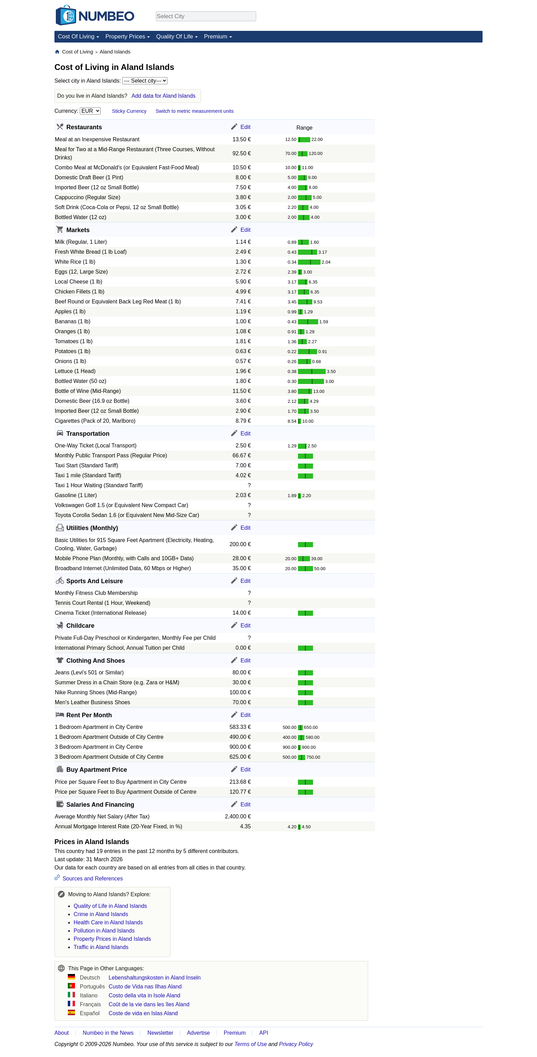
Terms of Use (251, 1044)
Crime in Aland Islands (101, 914)
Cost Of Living (76, 36)
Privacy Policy (296, 1044)
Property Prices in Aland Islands (112, 939)
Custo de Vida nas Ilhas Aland (145, 986)
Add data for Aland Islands (164, 96)
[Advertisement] (431, 91)
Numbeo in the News (108, 1033)
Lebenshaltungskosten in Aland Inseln (155, 978)
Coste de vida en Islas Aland (143, 1013)
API (263, 1033)
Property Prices (125, 36)
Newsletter (161, 1033)
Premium (215, 36)
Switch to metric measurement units (194, 111)
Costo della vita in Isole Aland (144, 995)
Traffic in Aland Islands (101, 947)
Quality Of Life (174, 36)
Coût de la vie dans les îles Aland (149, 1004)
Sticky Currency (129, 111)
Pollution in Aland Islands (104, 931)
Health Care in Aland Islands (108, 922)
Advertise (198, 1033)
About (61, 1033)
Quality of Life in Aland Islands (110, 906)
